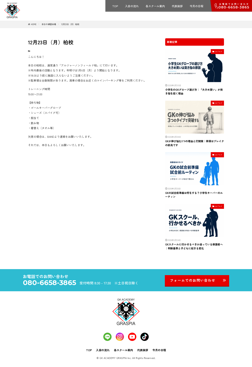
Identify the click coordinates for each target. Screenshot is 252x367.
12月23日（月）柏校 (70, 24)
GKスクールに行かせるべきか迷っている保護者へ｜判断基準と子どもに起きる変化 (194, 246)
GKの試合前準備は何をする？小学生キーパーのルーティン (194, 195)
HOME (33, 24)
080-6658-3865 (49, 282)
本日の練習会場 (49, 24)
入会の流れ (132, 6)
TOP (115, 6)
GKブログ (218, 51)
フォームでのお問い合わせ (192, 280)
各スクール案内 (155, 6)
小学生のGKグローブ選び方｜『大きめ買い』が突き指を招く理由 (194, 91)
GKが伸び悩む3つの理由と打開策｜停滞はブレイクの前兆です (194, 143)
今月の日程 (196, 6)
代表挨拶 (177, 6)
